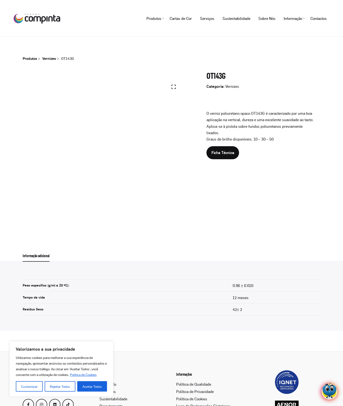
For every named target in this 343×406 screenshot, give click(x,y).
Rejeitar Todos (60, 386)
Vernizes (232, 86)
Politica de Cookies (83, 374)
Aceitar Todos (92, 386)
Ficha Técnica (222, 152)
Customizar (29, 386)
